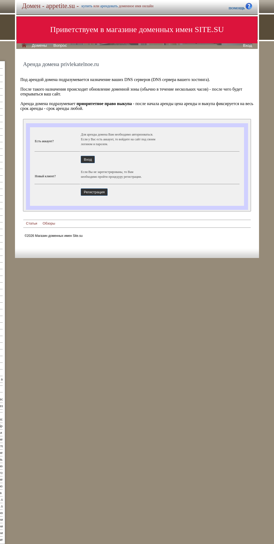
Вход (247, 45)
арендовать (109, 6)
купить (86, 6)
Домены (39, 45)
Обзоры (49, 223)
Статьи (31, 223)
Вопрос (60, 45)
